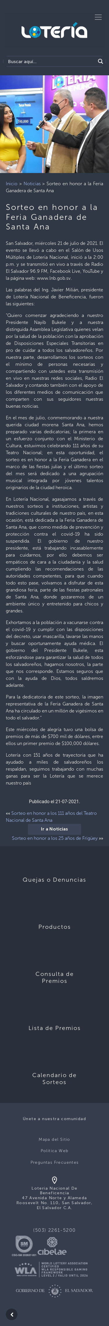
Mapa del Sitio (54, 1139)
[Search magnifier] (101, 61)
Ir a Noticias (54, 829)
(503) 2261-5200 (54, 1230)
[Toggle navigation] (98, 17)
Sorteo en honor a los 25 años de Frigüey (55, 838)
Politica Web (55, 1150)
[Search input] (51, 61)
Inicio (11, 183)
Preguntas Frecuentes (55, 1162)
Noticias (32, 183)
